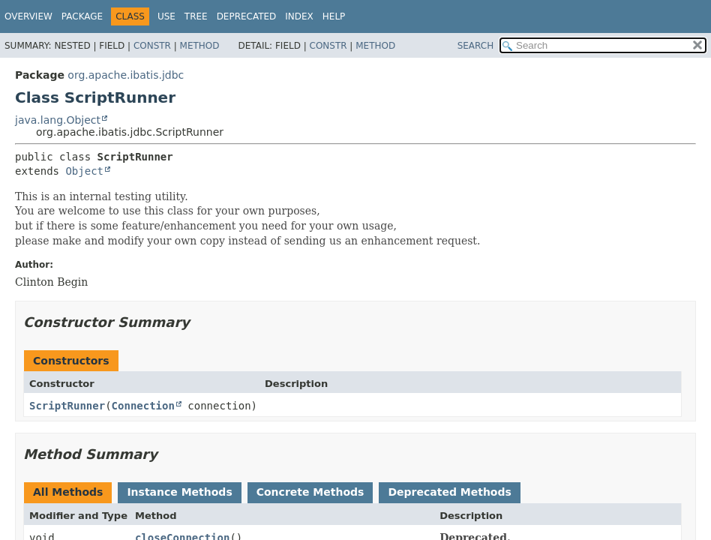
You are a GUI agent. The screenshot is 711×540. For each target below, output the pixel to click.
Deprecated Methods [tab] (449, 492)
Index (299, 16)
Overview (28, 16)
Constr (152, 45)
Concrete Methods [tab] (310, 492)
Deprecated (247, 16)
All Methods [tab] (68, 492)
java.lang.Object (57, 120)
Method (200, 45)
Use (167, 16)
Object (84, 171)
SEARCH (476, 45)
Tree (196, 16)
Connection (143, 406)
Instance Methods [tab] (179, 492)
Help (334, 16)
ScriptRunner (67, 406)
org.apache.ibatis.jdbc (126, 75)
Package (82, 16)
